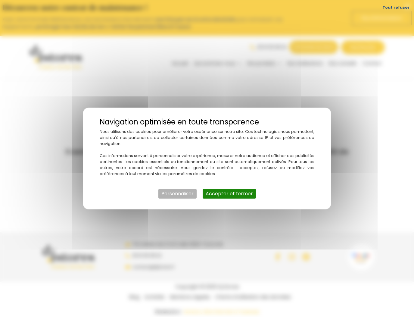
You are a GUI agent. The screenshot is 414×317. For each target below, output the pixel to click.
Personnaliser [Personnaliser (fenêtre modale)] (177, 193)
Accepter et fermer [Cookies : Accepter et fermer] (229, 193)
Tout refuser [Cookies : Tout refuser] (395, 7)
